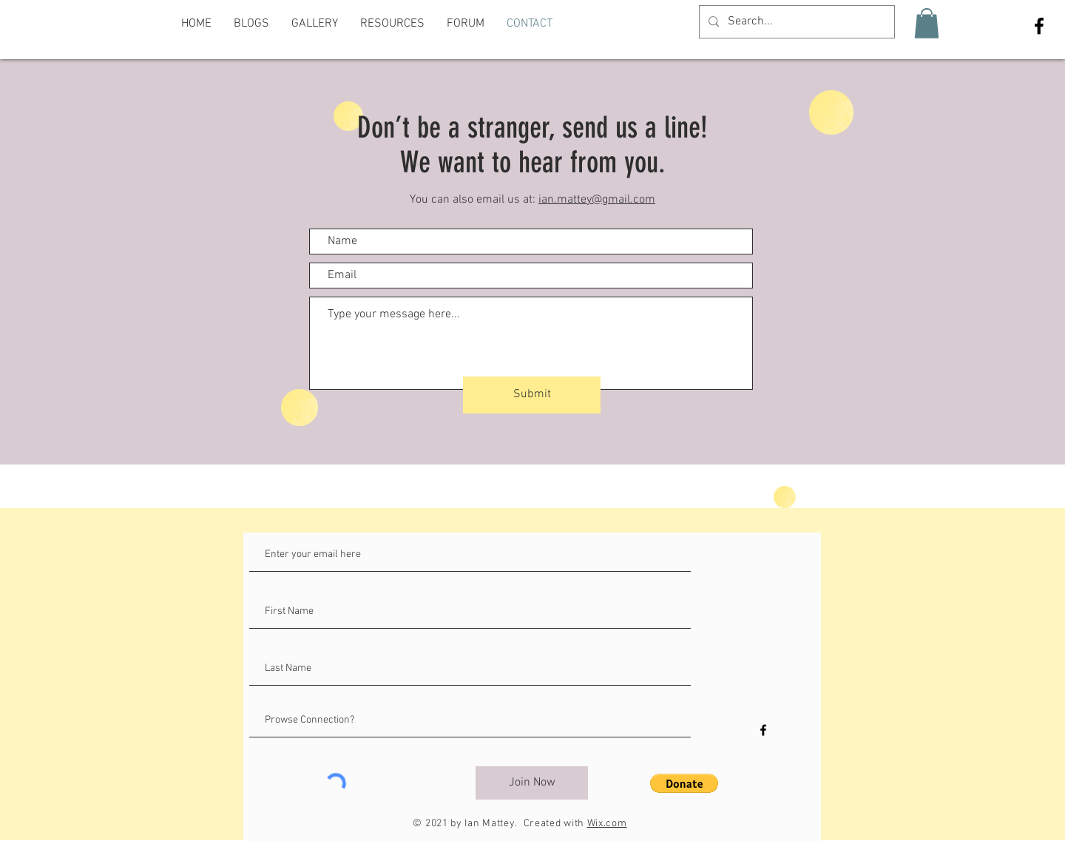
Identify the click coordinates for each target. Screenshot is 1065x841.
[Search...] (795, 22)
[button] (926, 23)
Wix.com (607, 823)
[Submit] (532, 394)
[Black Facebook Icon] (1039, 26)
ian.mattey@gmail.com (596, 199)
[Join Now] (532, 783)
